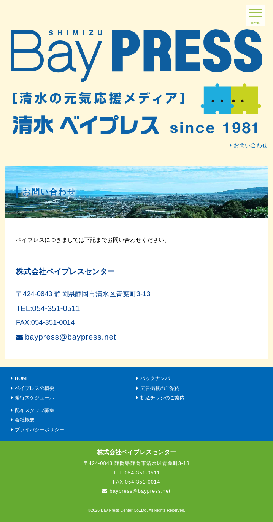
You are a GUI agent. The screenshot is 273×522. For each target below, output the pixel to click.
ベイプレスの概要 (34, 388)
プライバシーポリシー (39, 430)
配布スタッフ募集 (34, 410)
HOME (22, 378)
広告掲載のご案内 (160, 388)
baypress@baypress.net (70, 337)
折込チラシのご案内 (162, 398)
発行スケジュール (34, 398)
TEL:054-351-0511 (48, 308)
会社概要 (25, 420)
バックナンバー (157, 378)
